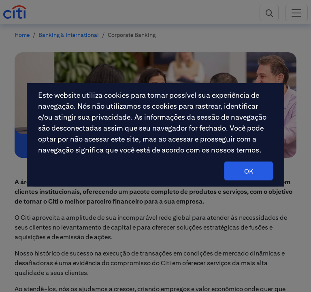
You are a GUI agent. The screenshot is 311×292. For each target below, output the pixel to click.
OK (248, 171)
